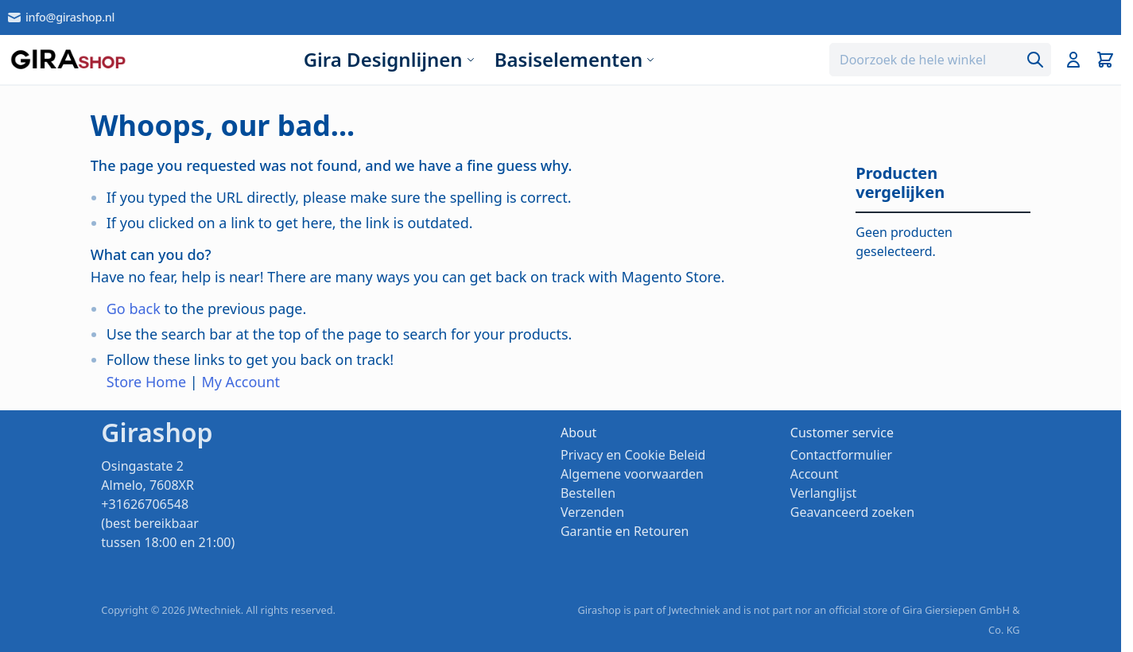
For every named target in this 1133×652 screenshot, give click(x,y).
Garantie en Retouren (625, 531)
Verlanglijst (823, 493)
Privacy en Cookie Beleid (633, 455)
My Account (240, 381)
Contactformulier (841, 455)
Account (814, 474)
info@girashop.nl (60, 17)
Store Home (146, 381)
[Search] (1035, 59)
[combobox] (940, 59)
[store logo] (68, 60)
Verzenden (592, 512)
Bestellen (588, 493)
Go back (134, 308)
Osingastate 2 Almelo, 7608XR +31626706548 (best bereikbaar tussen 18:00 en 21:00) (168, 504)
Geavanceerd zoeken (852, 512)
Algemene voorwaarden (632, 474)
